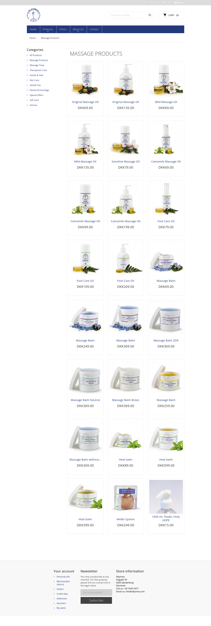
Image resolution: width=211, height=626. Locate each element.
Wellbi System (126, 528)
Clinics (58, 29)
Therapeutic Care (38, 69)
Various (33, 104)
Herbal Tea (35, 84)
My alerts (61, 618)
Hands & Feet (36, 74)
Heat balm (125, 467)
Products (45, 29)
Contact (85, 29)
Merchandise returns (63, 593)
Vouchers (61, 613)
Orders (60, 599)
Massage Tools (37, 64)
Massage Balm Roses (125, 406)
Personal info (63, 586)
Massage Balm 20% (166, 345)
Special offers (36, 94)
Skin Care (34, 79)
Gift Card (34, 99)
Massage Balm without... (85, 467)
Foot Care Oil (166, 223)
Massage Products (39, 59)
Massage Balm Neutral (85, 406)
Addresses (62, 608)
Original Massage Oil (85, 101)
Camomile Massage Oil (166, 162)
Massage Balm (166, 284)
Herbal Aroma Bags (39, 89)
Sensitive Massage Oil (126, 162)
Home (32, 29)
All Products (36, 54)
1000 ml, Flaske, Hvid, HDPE (166, 527)
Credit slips (62, 603)
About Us (71, 29)
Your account (64, 581)
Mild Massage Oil (166, 101)
